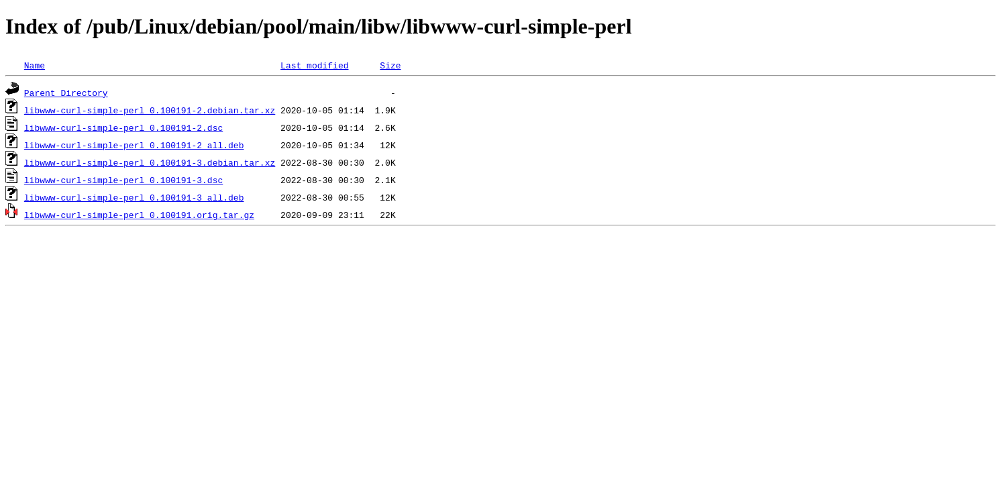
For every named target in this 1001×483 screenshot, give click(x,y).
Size (390, 65)
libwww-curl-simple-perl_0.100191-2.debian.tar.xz (149, 110)
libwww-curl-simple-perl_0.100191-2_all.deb (134, 145)
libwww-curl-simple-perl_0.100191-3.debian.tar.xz (149, 162)
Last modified (314, 65)
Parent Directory (66, 93)
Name (34, 65)
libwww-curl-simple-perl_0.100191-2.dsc (123, 127)
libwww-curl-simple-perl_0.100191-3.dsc (123, 180)
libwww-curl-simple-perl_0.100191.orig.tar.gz (139, 215)
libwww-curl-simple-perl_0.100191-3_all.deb (134, 197)
